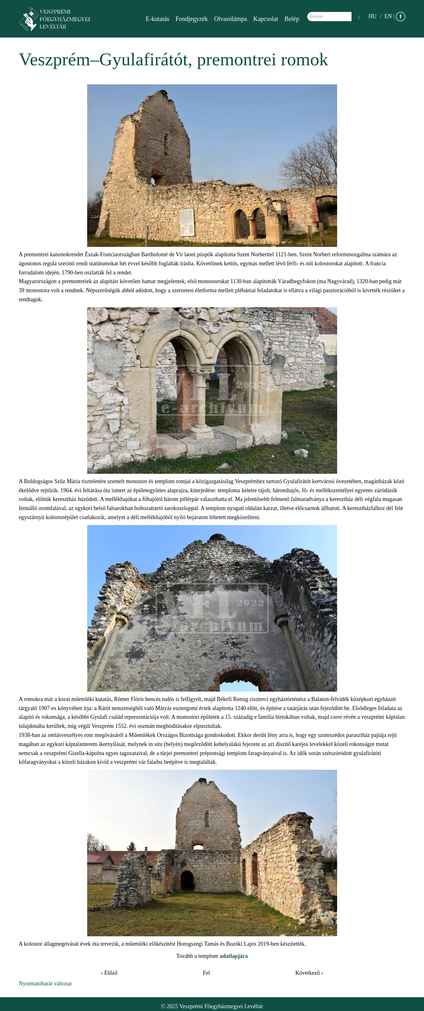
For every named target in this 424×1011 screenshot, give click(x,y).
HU (372, 16)
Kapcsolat (265, 18)
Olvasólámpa (230, 18)
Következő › (309, 973)
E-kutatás (157, 18)
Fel (206, 973)
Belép (292, 18)
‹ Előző (109, 973)
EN (388, 16)
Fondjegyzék (192, 18)
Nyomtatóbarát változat (45, 983)
